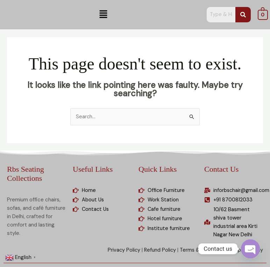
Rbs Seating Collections (25, 174)
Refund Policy (157, 250)
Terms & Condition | (201, 250)
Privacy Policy (120, 250)
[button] (103, 14)
